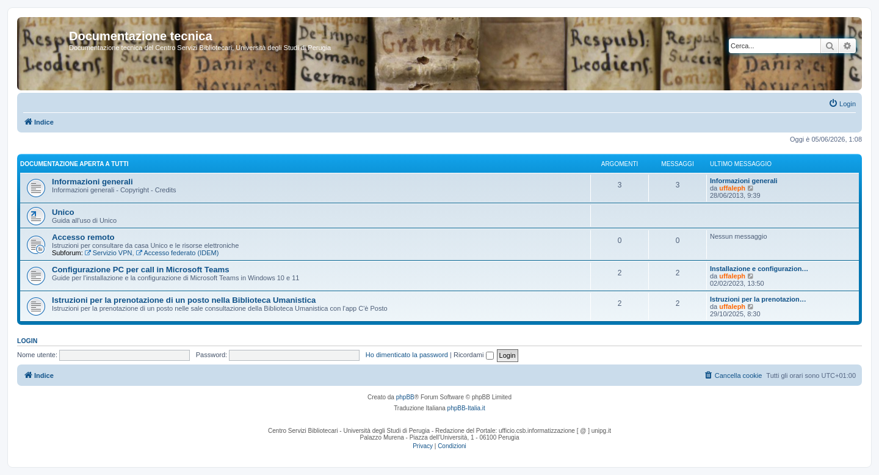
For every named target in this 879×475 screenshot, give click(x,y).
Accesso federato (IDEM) (177, 252)
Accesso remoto (83, 237)
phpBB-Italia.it (466, 408)
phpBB (405, 397)
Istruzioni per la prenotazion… (758, 299)
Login (27, 340)
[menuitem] (842, 103)
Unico (63, 212)
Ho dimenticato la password (407, 354)
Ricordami (474, 354)
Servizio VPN (108, 252)
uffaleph (732, 188)
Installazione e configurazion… (759, 268)
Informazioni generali (92, 181)
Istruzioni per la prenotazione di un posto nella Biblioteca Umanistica (184, 300)
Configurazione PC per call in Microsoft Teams (141, 269)
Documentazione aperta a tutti (74, 164)
